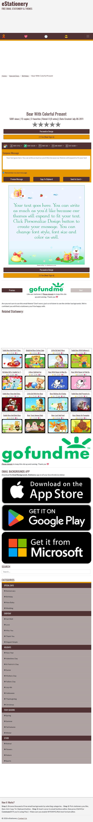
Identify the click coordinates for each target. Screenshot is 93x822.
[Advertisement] (63, 16)
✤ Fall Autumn (9, 727)
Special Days (14, 76)
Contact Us (22, 818)
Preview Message (17, 179)
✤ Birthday (8, 597)
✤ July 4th (8, 687)
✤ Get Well (8, 619)
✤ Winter (7, 733)
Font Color (29, 145)
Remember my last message (15, 173)
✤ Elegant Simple (11, 642)
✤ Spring (7, 715)
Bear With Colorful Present (42, 76)
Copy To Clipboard (46, 179)
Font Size (43, 145)
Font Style (15, 145)
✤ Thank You (9, 636)
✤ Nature (8, 755)
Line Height (57, 145)
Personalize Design (46, 131)
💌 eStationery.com (50, 265)
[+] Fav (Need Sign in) (46, 137)
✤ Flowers (8, 749)
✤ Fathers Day (10, 681)
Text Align (71, 145)
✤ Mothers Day (10, 676)
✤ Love (7, 625)
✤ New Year (9, 653)
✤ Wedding (8, 608)
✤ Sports (7, 761)
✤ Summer (8, 721)
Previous (12, 290)
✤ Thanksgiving (10, 699)
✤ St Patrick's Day (11, 664)
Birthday (25, 76)
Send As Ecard (76, 179)
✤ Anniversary (9, 591)
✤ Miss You (8, 630)
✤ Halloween (9, 693)
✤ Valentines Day (11, 658)
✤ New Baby (9, 602)
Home (4, 76)
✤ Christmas (9, 705)
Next (81, 290)
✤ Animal (7, 743)
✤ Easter (7, 670)
